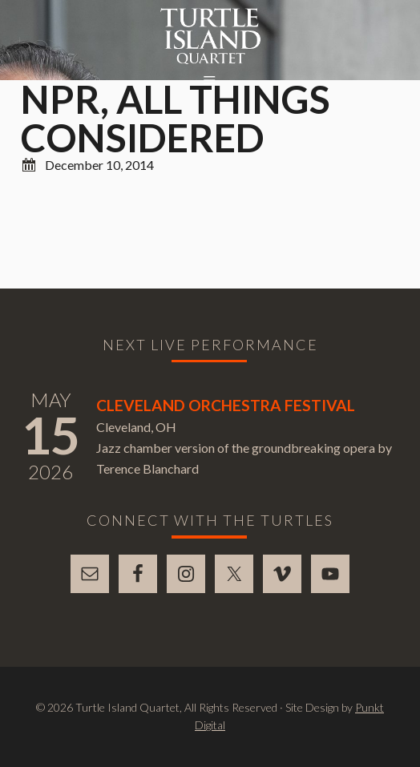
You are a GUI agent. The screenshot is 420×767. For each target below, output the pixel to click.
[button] (210, 81)
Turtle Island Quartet (210, 36)
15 (50, 435)
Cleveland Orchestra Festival (225, 405)
